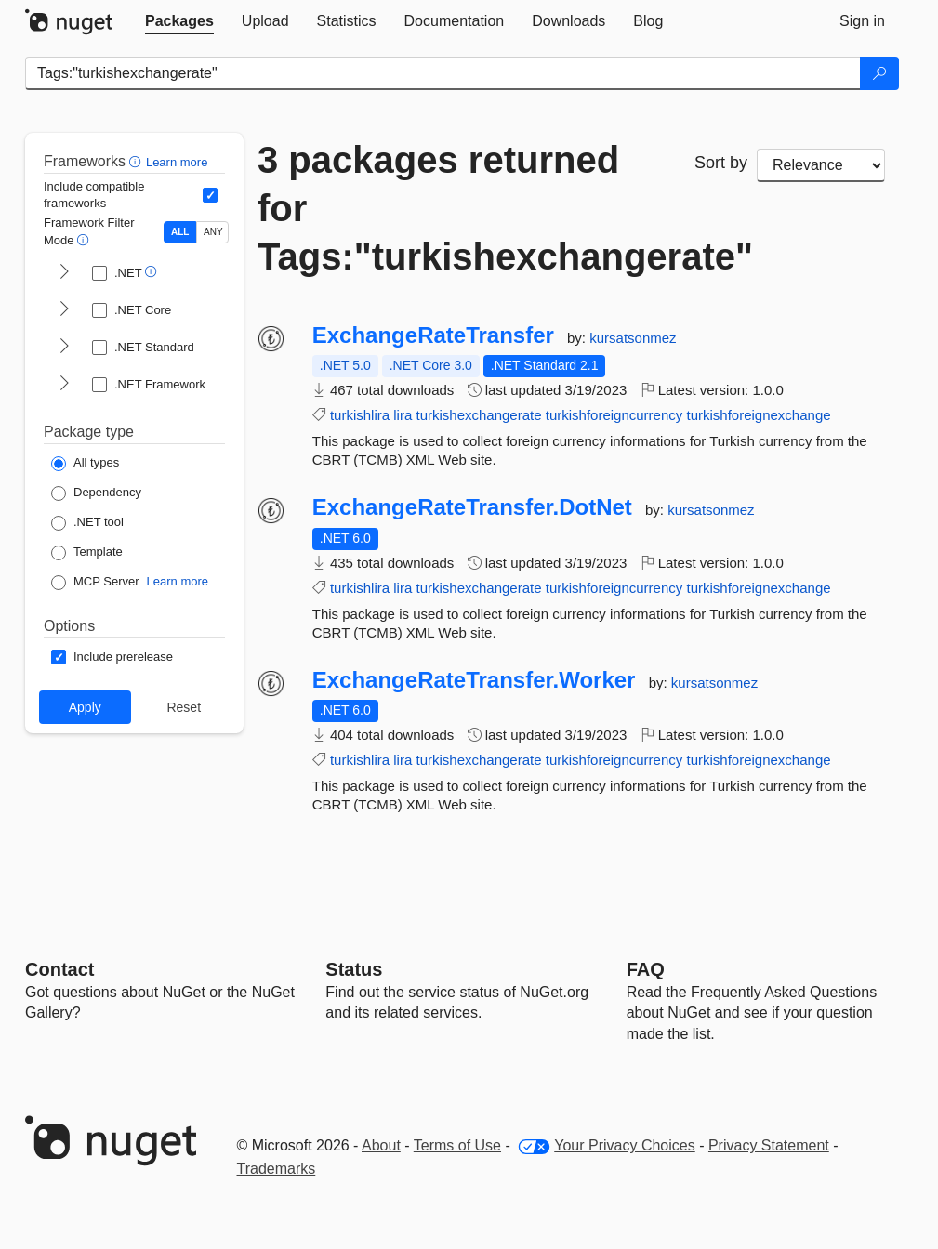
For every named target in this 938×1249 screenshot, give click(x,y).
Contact (59, 969)
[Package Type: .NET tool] (87, 523)
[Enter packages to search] (443, 73)
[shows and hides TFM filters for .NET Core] (64, 310)
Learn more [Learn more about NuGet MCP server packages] (177, 581)
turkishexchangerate (478, 415)
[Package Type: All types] (85, 464)
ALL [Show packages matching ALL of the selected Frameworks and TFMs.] (180, 232)
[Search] (879, 73)
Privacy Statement (768, 1145)
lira (402, 415)
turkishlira (360, 415)
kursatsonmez (632, 338)
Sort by (720, 162)
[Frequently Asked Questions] (646, 969)
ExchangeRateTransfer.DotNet (472, 507)
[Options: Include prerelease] (112, 657)
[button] (137, 161)
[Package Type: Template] (87, 553)
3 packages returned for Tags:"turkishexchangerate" (462, 208)
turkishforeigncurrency (614, 415)
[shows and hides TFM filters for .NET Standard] (64, 347)
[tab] (179, 21)
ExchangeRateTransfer (433, 335)
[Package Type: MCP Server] (95, 583)
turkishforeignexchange (758, 415)
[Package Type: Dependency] (96, 493)
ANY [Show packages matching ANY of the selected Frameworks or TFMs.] (213, 232)
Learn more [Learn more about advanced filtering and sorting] (176, 162)
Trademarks (276, 1169)
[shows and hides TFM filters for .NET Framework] (64, 384)
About (381, 1145)
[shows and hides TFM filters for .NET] (64, 273)
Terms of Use (457, 1145)
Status (353, 969)
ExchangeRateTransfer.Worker (474, 680)
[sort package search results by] (821, 165)
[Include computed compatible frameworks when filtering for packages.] (210, 195)
